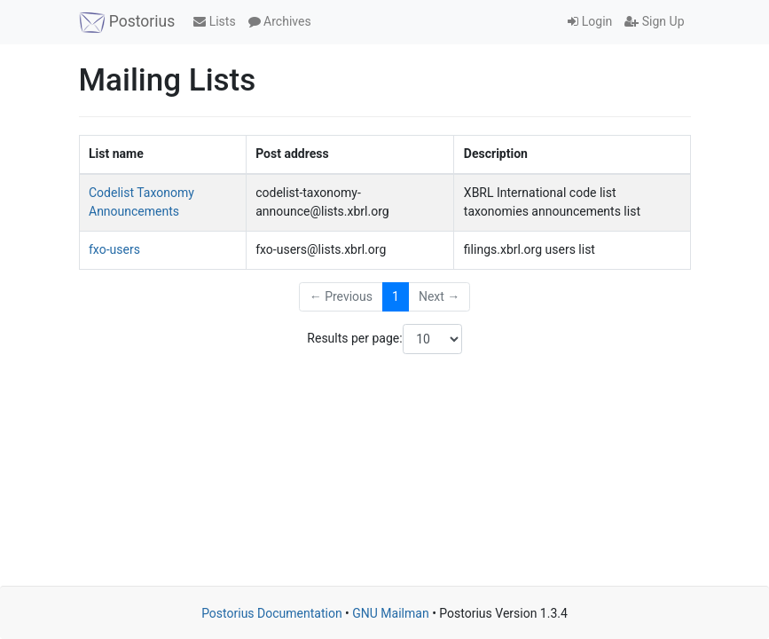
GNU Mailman (390, 613)
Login (590, 21)
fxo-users (114, 249)
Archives (279, 21)
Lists (214, 21)
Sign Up (654, 21)
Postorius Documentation (271, 613)
